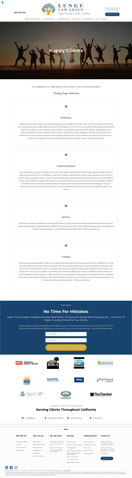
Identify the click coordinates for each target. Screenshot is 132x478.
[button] (2, 2)
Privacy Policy (58, 470)
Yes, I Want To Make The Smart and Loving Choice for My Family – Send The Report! (66, 347)
